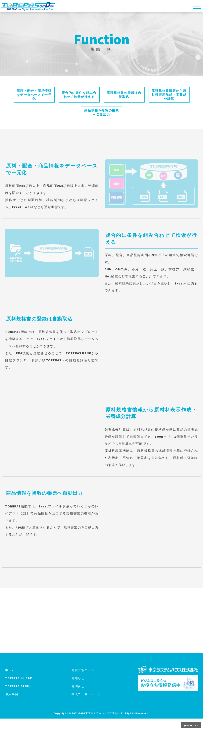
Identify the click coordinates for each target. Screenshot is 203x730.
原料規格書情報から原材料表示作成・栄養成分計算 (169, 95)
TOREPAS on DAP (18, 678)
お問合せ (77, 686)
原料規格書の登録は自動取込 (124, 95)
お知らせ (77, 678)
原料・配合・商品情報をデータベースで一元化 (34, 95)
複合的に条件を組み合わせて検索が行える (79, 95)
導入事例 (11, 694)
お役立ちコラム (82, 670)
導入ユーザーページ (86, 694)
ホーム (10, 670)
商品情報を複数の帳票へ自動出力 (101, 112)
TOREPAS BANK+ (18, 686)
